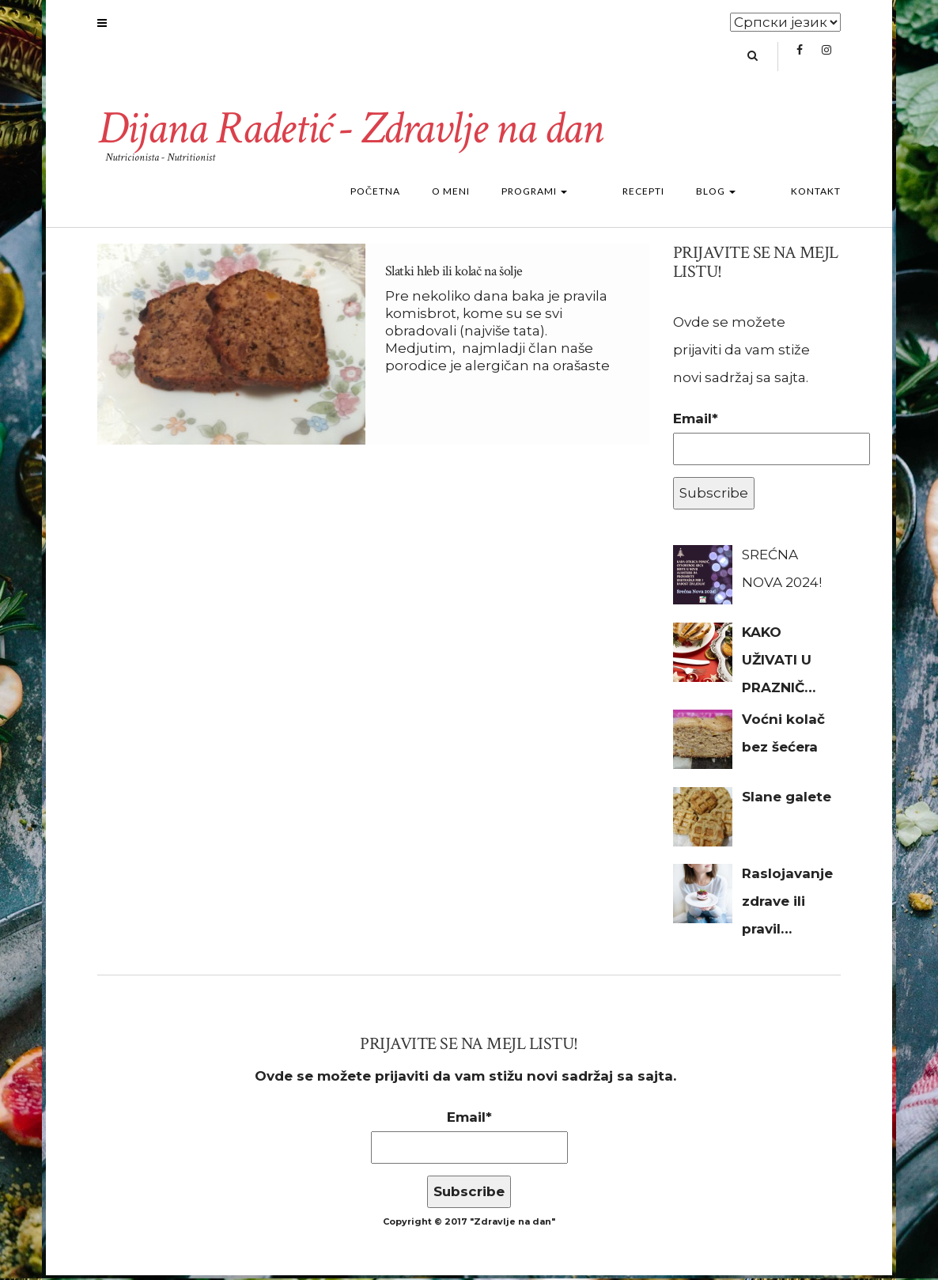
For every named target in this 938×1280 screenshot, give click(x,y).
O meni (498, 197)
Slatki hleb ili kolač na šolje (454, 276)
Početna (423, 197)
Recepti (667, 197)
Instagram (827, 60)
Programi (582, 197)
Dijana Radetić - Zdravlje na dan (356, 134)
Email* (757, 442)
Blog (739, 197)
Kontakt (816, 197)
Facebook (800, 60)
